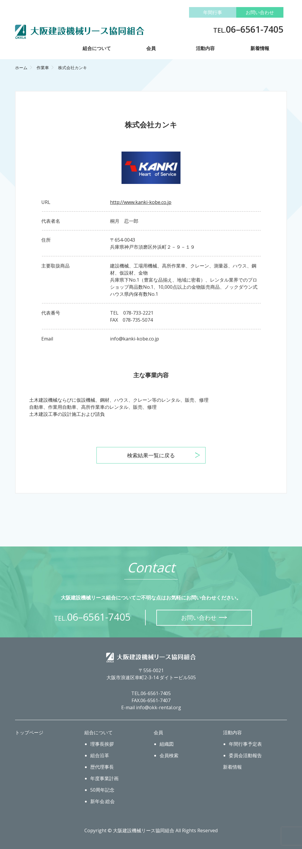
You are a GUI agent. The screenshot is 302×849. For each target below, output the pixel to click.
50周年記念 (102, 790)
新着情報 (259, 48)
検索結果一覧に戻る (151, 455)
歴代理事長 (102, 767)
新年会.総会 (102, 801)
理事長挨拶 (102, 744)
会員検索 (169, 755)
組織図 (167, 744)
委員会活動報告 (245, 755)
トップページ (29, 732)
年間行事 (212, 12)
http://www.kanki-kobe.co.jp (140, 202)
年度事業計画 (104, 778)
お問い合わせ (260, 12)
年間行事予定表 (245, 744)
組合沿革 (99, 755)
